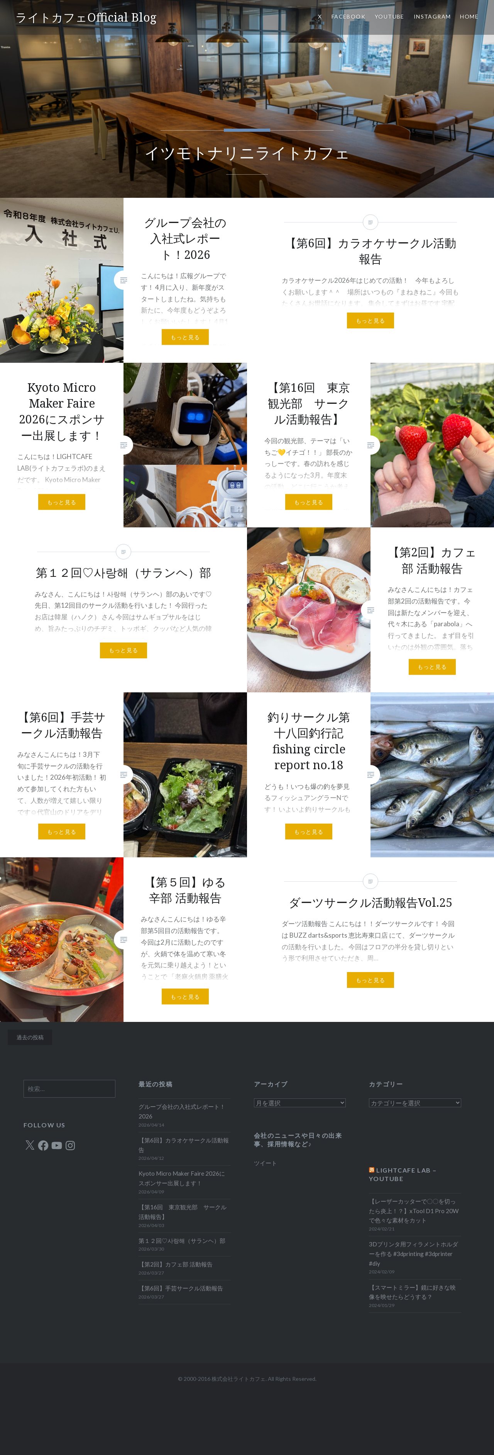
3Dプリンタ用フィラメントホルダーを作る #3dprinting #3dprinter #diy (413, 1254)
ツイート (265, 1162)
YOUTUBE (389, 16)
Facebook (348, 16)
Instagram (432, 16)
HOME (469, 16)
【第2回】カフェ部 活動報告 (176, 1264)
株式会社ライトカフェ (238, 1378)
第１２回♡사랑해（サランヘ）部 (182, 1240)
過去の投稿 (30, 1037)
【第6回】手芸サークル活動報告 (181, 1288)
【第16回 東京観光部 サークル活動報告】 (183, 1211)
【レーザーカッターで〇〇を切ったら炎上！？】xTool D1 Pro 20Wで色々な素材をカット (414, 1211)
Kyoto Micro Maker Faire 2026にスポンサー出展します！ (182, 1178)
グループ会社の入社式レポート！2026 (182, 1111)
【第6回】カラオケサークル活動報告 (184, 1145)
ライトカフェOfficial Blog (86, 17)
